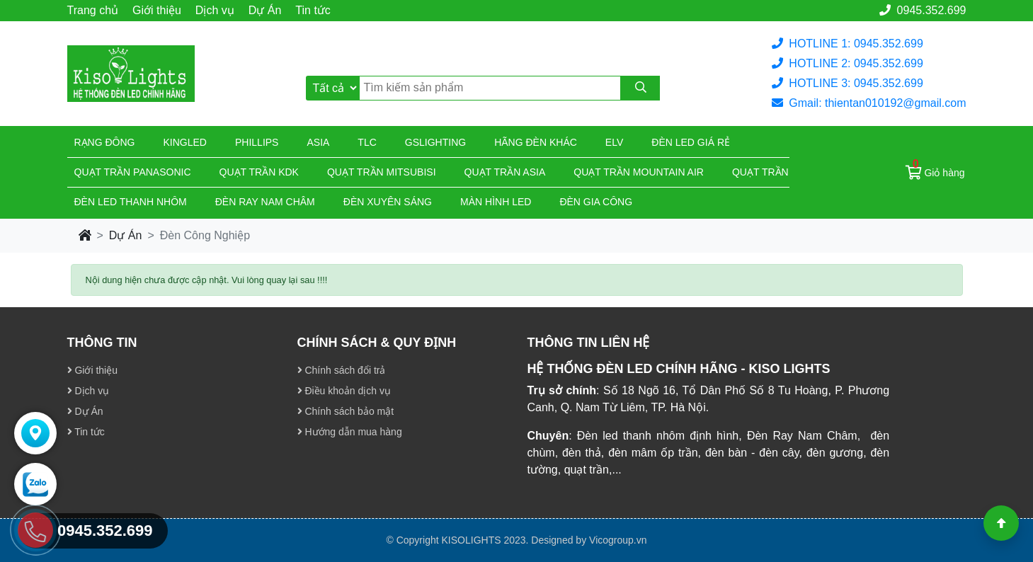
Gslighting (435, 142)
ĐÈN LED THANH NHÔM (130, 201)
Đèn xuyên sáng (387, 201)
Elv (614, 142)
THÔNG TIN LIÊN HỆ (588, 343)
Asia (318, 142)
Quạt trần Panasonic (132, 172)
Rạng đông (104, 142)
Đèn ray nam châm (265, 201)
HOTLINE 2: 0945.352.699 (847, 63)
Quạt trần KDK (259, 172)
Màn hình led (495, 201)
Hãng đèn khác (535, 142)
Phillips (256, 142)
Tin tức (313, 10)
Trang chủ (93, 10)
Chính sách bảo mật (345, 411)
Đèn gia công (595, 201)
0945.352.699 (922, 10)
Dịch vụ (214, 10)
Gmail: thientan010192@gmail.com (869, 103)
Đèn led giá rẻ (690, 142)
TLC (367, 142)
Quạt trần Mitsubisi (381, 172)
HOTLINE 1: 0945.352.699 (847, 44)
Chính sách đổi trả (341, 370)
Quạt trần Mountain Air (638, 172)
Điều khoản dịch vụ (344, 390)
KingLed (185, 142)
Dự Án (265, 10)
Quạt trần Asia (505, 172)
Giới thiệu (156, 10)
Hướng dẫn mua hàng (349, 431)
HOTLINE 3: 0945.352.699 (847, 83)
